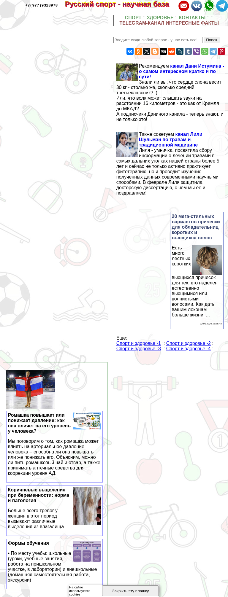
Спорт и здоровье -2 (188, 343)
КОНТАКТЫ (192, 17)
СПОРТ (133, 17)
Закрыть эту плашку (130, 591)
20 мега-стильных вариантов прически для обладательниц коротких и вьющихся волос (196, 227)
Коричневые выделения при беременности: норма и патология (54, 508)
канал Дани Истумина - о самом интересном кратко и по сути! (181, 71)
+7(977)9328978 (41, 5)
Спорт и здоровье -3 (138, 348)
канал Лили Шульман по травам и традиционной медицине (170, 139)
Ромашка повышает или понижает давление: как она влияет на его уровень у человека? (54, 444)
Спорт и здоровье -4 (188, 348)
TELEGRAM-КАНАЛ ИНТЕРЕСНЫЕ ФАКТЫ (169, 23)
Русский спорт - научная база (121, 4)
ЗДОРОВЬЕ (160, 17)
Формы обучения (54, 562)
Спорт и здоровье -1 (138, 343)
